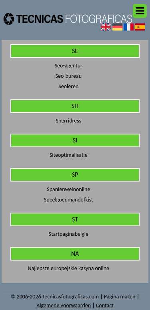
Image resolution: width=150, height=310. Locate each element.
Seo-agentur (68, 65)
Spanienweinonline (68, 189)
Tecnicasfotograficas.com (70, 296)
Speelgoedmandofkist (68, 199)
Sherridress (68, 120)
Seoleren (68, 86)
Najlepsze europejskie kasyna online (69, 268)
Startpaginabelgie (68, 234)
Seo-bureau (69, 76)
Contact (105, 305)
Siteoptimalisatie (69, 155)
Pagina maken (120, 296)
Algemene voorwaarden (63, 305)
